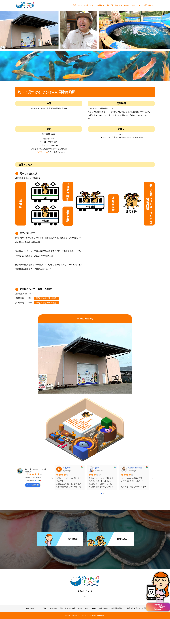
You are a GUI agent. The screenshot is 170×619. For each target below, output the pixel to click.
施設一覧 (109, 5)
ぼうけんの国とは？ (86, 5)
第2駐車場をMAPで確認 (46, 298)
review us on (33, 485)
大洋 (97, 468)
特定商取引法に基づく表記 (137, 608)
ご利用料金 (100, 5)
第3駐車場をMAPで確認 (46, 303)
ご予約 (73, 5)
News (126, 5)
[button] (41, 358)
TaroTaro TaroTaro (135, 468)
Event (133, 5)
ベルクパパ (67, 468)
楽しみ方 (118, 5)
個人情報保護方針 (117, 608)
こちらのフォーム (40, 152)
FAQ (139, 5)
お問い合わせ (148, 5)
